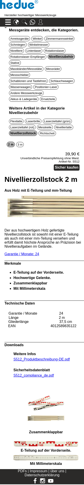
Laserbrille (33, 121)
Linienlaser (34, 50)
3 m (19, 144)
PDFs (22, 471)
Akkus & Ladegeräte (23, 99)
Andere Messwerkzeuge (26, 93)
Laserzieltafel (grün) (57, 121)
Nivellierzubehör (61, 56)
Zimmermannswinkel (59, 38)
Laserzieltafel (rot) (22, 127)
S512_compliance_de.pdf (33, 375)
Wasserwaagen (20, 87)
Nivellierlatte (64, 127)
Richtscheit (47, 133)
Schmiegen (17, 44)
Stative (14, 62)
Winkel (37, 38)
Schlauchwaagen (61, 81)
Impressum (38, 471)
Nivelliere (16, 50)
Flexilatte (16, 121)
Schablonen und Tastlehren (28, 81)
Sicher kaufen (66, 167)
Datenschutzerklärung (42, 475)
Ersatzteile (48, 99)
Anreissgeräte (19, 38)
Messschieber (19, 75)
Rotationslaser (54, 50)
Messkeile (45, 127)
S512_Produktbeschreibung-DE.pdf (41, 359)
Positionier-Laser (46, 87)
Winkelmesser (38, 44)
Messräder (53, 69)
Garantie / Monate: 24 (21, 254)
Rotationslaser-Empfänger (27, 56)
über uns (57, 471)
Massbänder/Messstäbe (26, 69)
